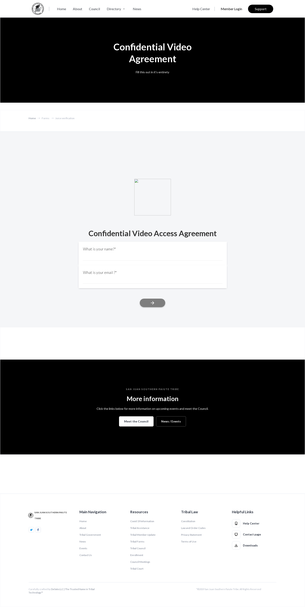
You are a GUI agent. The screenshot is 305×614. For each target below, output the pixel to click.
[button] (116, 9)
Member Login (231, 9)
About (77, 9)
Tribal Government (90, 534)
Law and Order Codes (193, 528)
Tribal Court (136, 568)
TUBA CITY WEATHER (152, 343)
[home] (38, 9)
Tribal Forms (137, 541)
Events (83, 548)
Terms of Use (188, 541)
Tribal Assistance (139, 528)
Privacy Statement (191, 534)
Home (61, 9)
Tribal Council (138, 548)
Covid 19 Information (142, 521)
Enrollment (136, 555)
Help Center (201, 9)
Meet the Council (136, 421)
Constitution (188, 521)
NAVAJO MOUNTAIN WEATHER (152, 470)
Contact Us (85, 555)
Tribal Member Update (142, 534)
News (137, 9)
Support (260, 9)
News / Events (171, 421)
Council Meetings (140, 561)
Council (94, 9)
